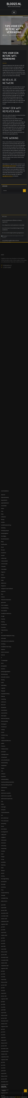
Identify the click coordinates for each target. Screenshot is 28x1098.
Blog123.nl (14, 4)
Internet (5, 69)
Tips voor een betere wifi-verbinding (17, 35)
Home (5, 35)
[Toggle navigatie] (14, 12)
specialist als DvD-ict (7, 181)
